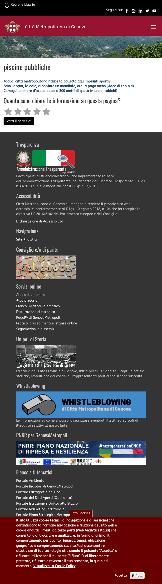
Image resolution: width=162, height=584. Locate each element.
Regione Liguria (20, 5)
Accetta (121, 580)
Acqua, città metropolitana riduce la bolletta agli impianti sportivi (57, 81)
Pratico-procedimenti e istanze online (46, 323)
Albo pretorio (26, 301)
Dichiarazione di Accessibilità (39, 221)
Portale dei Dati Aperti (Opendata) (44, 498)
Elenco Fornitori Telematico (38, 306)
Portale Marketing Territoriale (40, 509)
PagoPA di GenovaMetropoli (38, 318)
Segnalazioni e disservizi (35, 329)
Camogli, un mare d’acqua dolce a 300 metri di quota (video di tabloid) (60, 91)
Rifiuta (137, 580)
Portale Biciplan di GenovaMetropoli (45, 486)
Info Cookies (81, 517)
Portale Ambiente (30, 481)
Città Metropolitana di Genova (56, 26)
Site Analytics (27, 239)
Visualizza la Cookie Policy (54, 570)
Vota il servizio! (19, 121)
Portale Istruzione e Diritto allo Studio (47, 504)
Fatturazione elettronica (35, 312)
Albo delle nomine (30, 295)
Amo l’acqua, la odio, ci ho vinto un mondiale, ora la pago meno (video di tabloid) (69, 86)
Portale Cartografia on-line (38, 492)
